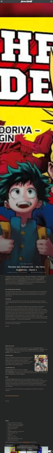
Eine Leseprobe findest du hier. (12, 395)
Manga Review (30, 263)
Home (21, 263)
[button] (50, 451)
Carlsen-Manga (26, 442)
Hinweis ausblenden (30, 449)
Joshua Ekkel (24, 272)
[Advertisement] (26, 335)
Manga (25, 263)
